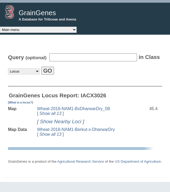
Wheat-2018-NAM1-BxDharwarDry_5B (73, 108)
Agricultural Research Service (80, 161)
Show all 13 (50, 113)
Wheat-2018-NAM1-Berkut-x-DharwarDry (76, 129)
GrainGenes (37, 13)
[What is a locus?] (20, 102)
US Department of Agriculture (138, 161)
